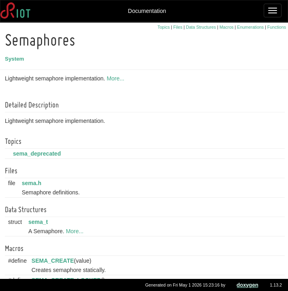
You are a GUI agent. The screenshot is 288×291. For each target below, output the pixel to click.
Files (178, 27)
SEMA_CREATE (54, 260)
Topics (164, 27)
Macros (227, 27)
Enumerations (250, 27)
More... (117, 78)
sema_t (39, 222)
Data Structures (201, 27)
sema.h (33, 183)
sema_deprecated (38, 153)
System (15, 59)
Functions (276, 27)
